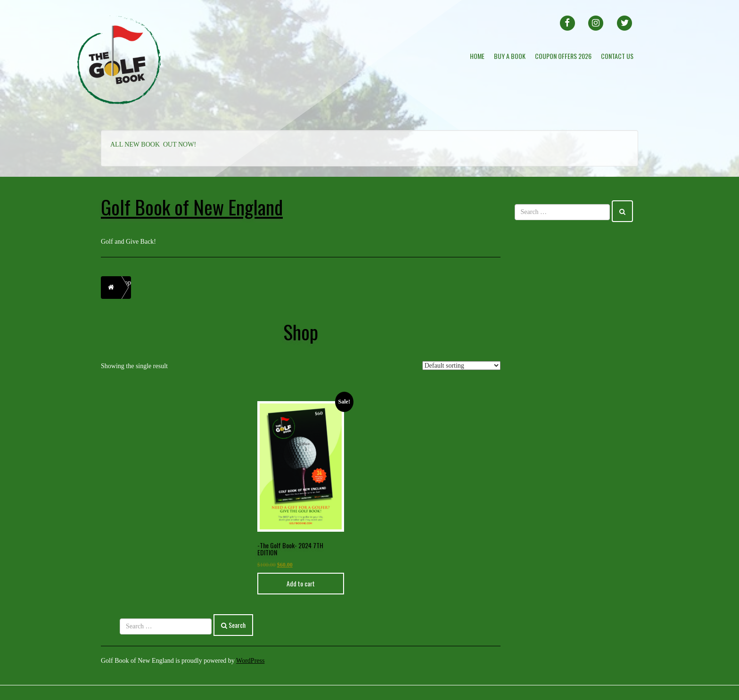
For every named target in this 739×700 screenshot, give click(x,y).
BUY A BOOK (510, 56)
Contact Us (617, 56)
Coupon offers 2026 (563, 56)
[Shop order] (461, 365)
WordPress (250, 660)
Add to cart (301, 583)
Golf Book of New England (192, 206)
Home (477, 56)
